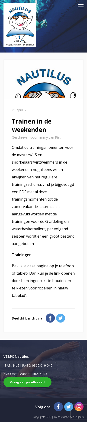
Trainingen (22, 254)
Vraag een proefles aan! (27, 382)
